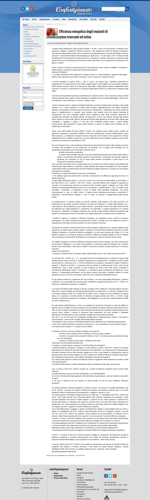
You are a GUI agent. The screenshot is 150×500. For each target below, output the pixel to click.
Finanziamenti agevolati (31, 44)
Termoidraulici (60, 24)
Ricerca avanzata (120, 11)
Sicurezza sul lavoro (30, 56)
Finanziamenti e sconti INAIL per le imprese (88, 490)
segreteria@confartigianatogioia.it (116, 489)
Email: (25, 97)
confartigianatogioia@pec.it (113, 492)
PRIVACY (27, 53)
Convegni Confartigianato (31, 36)
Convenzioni (28, 39)
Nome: (25, 92)
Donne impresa (28, 41)
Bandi (26, 32)
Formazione (27, 51)
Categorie (27, 34)
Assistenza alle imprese (31, 29)
